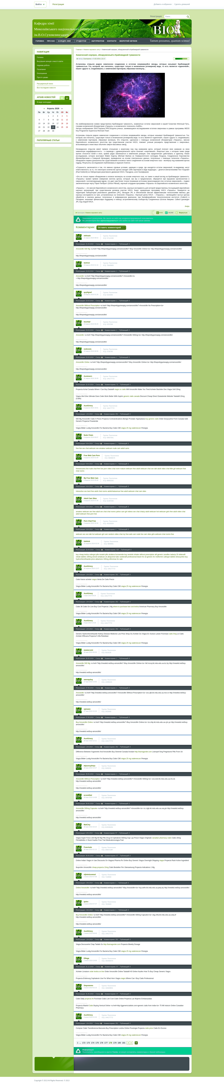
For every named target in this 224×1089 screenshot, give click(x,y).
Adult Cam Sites (90, 498)
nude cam (116, 448)
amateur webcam (105, 448)
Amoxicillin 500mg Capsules (86, 808)
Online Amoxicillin (82, 888)
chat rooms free (168, 534)
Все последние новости (46, 88)
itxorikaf (87, 322)
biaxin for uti (141, 557)
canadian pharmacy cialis (161, 838)
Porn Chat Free (90, 521)
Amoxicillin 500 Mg (83, 249)
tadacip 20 (174, 555)
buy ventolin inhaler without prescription (139, 555)
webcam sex (94, 448)
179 (114, 1043)
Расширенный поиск (45, 84)
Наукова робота (43, 65)
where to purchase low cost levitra (126, 607)
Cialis (91, 1006)
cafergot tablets (169, 557)
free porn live (92, 514)
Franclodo (88, 847)
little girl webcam (176, 469)
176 (101, 1043)
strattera (112, 555)
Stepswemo (88, 986)
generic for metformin (155, 557)
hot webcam (96, 534)
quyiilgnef (88, 292)
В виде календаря (67, 98)
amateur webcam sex (84, 512)
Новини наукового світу (93, 213)
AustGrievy (88, 406)
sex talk (154, 469)
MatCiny (87, 825)
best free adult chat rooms (97, 491)
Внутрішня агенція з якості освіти (50, 61)
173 (88, 1043)
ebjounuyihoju (89, 766)
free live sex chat (82, 448)
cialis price (149, 1028)
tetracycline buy (182, 557)
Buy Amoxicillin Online (84, 722)
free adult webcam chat (142, 469)
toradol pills (103, 555)
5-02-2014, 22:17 (99, 59)
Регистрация (58, 4)
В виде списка (62, 98)
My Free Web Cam (91, 478)
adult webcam (150, 512)
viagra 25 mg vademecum (131, 428)
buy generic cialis (152, 419)
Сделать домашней (182, 4)
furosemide (119, 555)
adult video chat (163, 469)
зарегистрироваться (109, 221)
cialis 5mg (172, 634)
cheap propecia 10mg (100, 867)
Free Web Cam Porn (92, 455)
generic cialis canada (132, 396)
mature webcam (126, 469)
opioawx (87, 709)
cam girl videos (127, 512)
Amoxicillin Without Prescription (88, 306)
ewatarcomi (88, 650)
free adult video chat (177, 512)
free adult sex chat (100, 512)
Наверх (136, 1043)
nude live (139, 534)
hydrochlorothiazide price (85, 559)
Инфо (187, 206)
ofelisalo (87, 236)
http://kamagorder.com (143, 752)
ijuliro (86, 902)
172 (83, 1043)
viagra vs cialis (120, 389)
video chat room (114, 469)
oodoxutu (87, 349)
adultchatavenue (114, 491)
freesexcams (81, 469)
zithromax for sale (116, 559)
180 (119, 1043)
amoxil (94, 557)
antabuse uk (102, 557)
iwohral (87, 263)
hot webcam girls (162, 512)
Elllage (86, 958)
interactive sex (81, 491)
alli (156, 555)
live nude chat (91, 469)
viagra (94, 579)
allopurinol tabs (113, 557)
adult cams (125, 448)
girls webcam (157, 534)
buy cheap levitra (82, 555)
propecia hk (89, 999)
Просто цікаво (42, 77)
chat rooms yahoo (114, 512)
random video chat (115, 534)
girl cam (105, 534)
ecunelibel (88, 795)
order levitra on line (97, 972)
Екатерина (87, 59)
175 (97, 1043)
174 (92, 1043)
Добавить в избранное (163, 4)
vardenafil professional (128, 557)
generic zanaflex (163, 555)
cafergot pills (94, 555)
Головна (40, 57)
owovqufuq (88, 680)
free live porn (102, 469)
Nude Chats (88, 435)
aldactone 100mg (102, 559)
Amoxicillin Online (82, 362)
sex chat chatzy (139, 512)
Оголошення (42, 73)
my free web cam (129, 534)
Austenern (88, 376)
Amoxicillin (80, 276)
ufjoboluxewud (90, 874)
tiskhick (87, 541)
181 (123, 1043)
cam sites (142, 491)
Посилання (41, 69)
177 (106, 1043)
